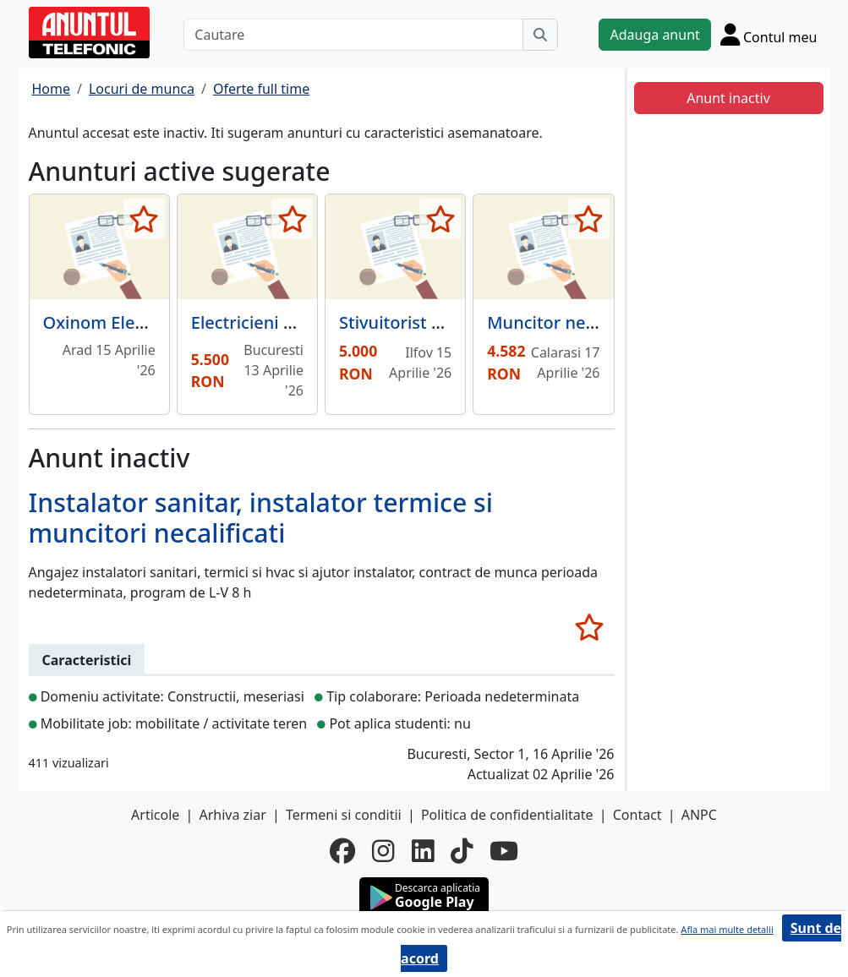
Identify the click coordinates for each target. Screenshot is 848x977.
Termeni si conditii (344, 814)
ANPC (699, 814)
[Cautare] (353, 35)
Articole (155, 814)
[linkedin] (423, 851)
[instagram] (383, 851)
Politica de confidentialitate (507, 814)
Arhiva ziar (232, 814)
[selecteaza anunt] (144, 219)
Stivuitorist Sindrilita (421, 322)
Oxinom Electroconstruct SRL (160, 322)
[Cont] (769, 34)
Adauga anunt (654, 34)
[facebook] (342, 851)
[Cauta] (540, 35)
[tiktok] (462, 851)
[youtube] (504, 851)
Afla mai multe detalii (727, 929)
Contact (637, 814)
